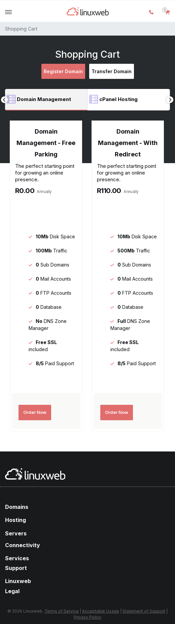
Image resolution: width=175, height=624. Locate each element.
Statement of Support (144, 611)
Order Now (34, 412)
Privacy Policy (87, 617)
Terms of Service (61, 611)
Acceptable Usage (100, 611)
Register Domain (63, 71)
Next (170, 99)
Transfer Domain (112, 71)
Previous (4, 99)
